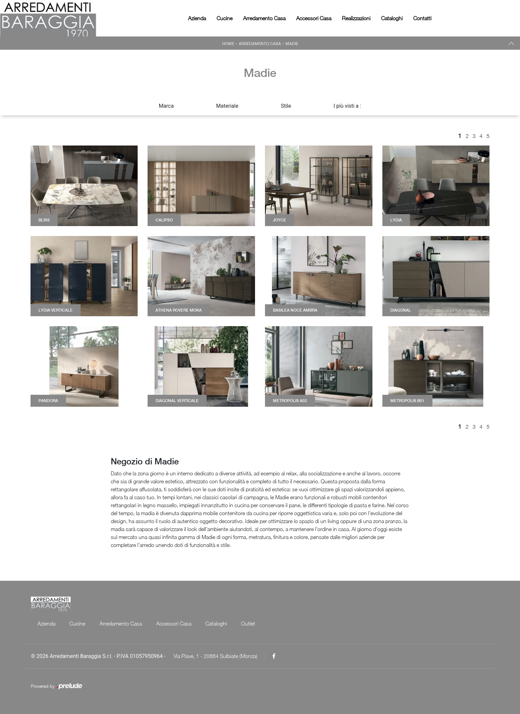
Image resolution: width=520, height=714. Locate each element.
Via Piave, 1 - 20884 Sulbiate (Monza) (215, 656)
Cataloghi (392, 18)
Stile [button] (286, 106)
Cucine (224, 18)
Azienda (197, 18)
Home (228, 43)
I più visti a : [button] (347, 106)
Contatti (422, 18)
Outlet (250, 623)
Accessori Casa (313, 18)
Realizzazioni (356, 18)
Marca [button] (166, 106)
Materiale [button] (227, 106)
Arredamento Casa (264, 18)
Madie (292, 43)
